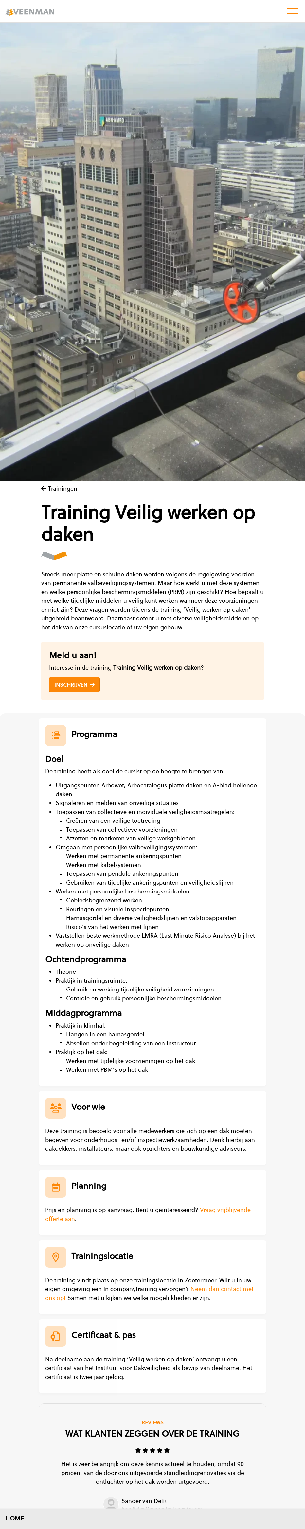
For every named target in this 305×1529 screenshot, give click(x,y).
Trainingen (59, 488)
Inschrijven (74, 684)
